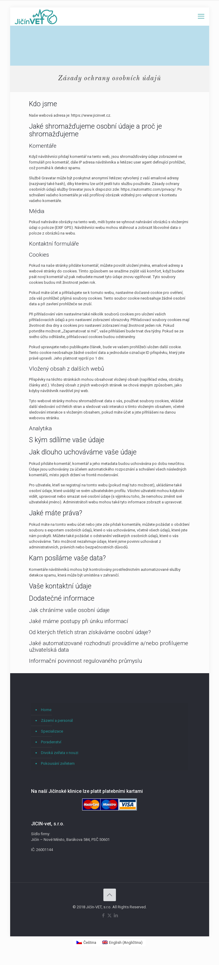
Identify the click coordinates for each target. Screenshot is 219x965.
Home (46, 709)
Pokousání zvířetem (58, 763)
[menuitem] (86, 942)
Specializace (52, 731)
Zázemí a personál (57, 720)
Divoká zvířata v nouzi (59, 752)
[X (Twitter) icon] (109, 915)
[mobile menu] (201, 16)
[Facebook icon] (103, 915)
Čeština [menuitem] (89, 942)
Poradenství (51, 742)
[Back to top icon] (109, 895)
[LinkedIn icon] (116, 915)
